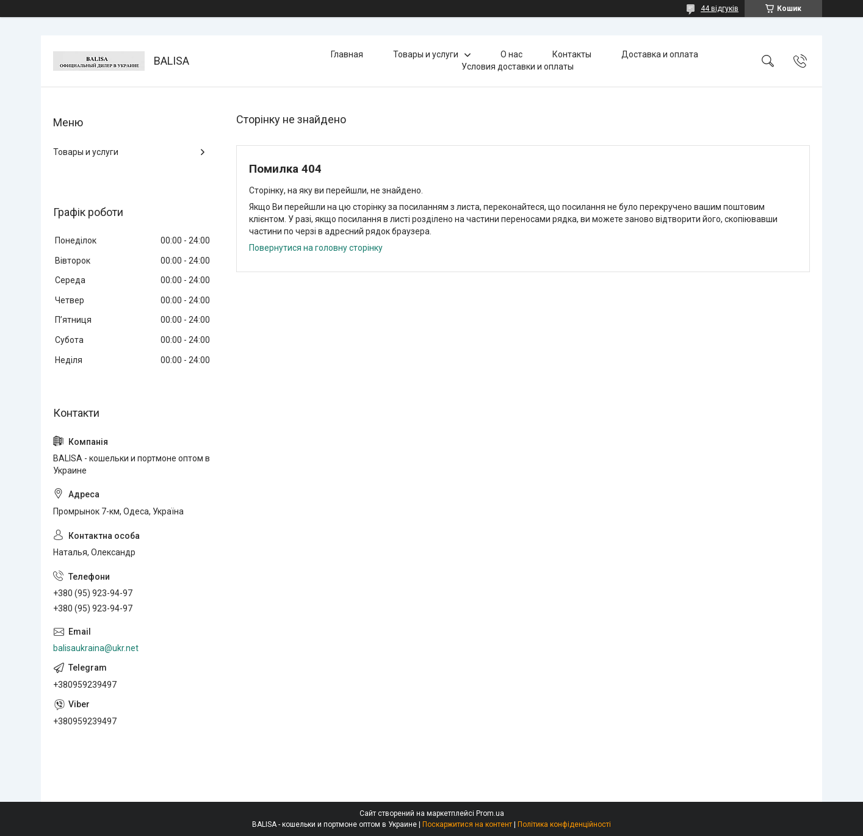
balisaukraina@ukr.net (96, 648)
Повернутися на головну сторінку (316, 248)
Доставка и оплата (659, 54)
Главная (347, 54)
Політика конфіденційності (564, 824)
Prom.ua (490, 813)
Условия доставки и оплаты (517, 66)
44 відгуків (719, 8)
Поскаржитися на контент (467, 824)
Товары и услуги (425, 54)
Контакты (571, 54)
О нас (511, 54)
